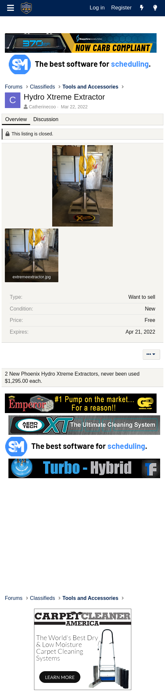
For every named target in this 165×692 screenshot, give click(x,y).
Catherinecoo (42, 106)
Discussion (45, 119)
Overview (16, 119)
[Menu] (10, 8)
